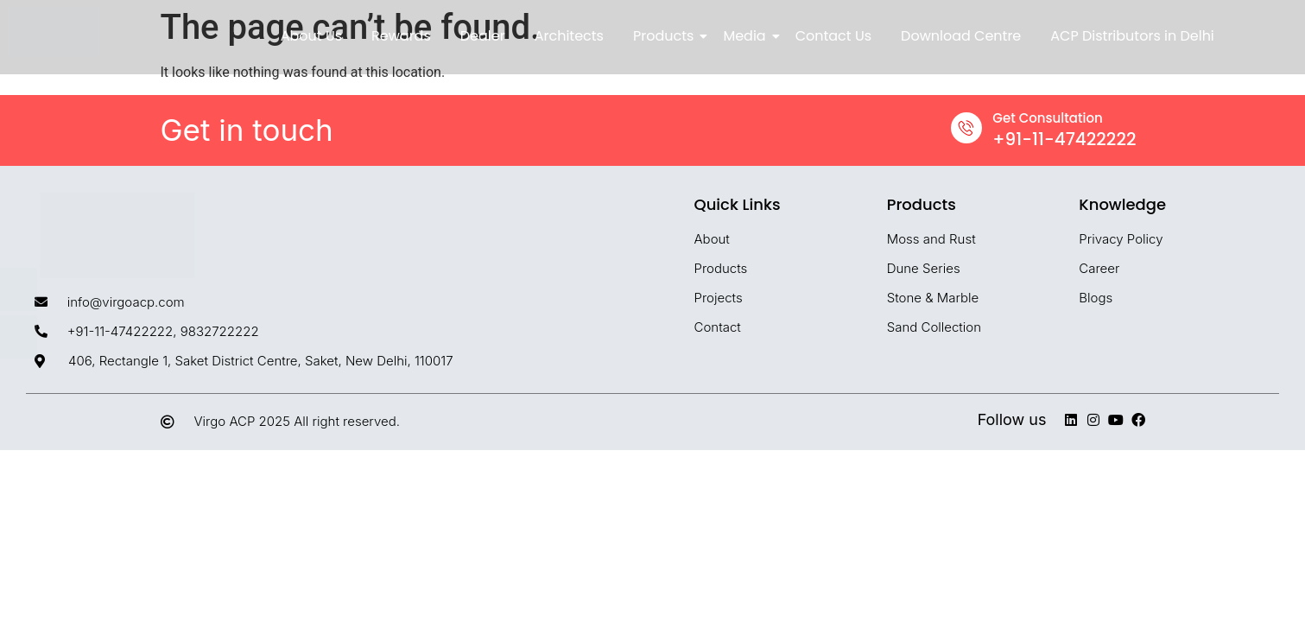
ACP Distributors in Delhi (1132, 36)
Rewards (401, 36)
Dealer (482, 36)
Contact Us (833, 36)
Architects (569, 36)
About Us (311, 36)
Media (747, 36)
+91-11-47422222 (1064, 139)
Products (666, 36)
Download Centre (961, 36)
